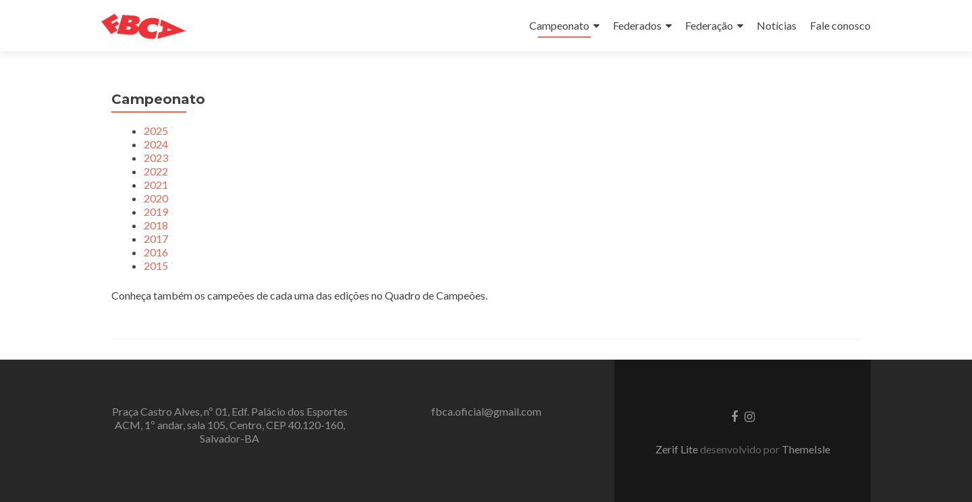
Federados (637, 25)
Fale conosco (840, 25)
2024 (156, 144)
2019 (156, 211)
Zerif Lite (677, 449)
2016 (156, 252)
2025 (156, 130)
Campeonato (559, 25)
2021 (156, 184)
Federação (709, 25)
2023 (156, 157)
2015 (156, 265)
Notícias (776, 25)
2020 (156, 198)
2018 (156, 225)
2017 (156, 238)
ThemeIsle (806, 449)
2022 (156, 171)
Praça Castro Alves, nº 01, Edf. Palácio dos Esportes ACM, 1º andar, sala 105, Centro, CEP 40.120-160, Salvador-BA (230, 425)
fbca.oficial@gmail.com (486, 411)
